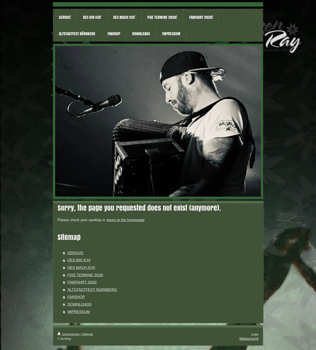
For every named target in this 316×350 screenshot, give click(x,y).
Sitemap (87, 334)
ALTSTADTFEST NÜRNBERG (92, 290)
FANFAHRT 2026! (82, 282)
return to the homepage (125, 220)
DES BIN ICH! (78, 260)
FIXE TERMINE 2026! (85, 275)
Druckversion (69, 334)
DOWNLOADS (79, 304)
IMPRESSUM (78, 312)
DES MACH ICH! (81, 268)
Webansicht (248, 339)
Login (254, 334)
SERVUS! (75, 253)
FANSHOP (76, 297)
